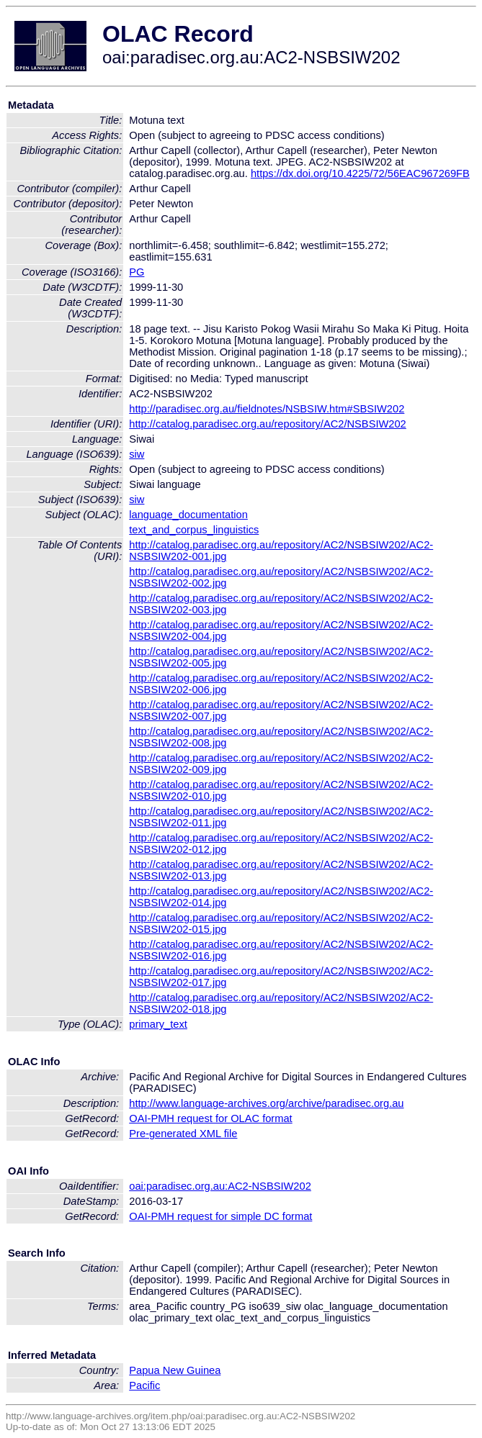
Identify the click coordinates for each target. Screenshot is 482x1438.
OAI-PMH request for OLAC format (210, 1118)
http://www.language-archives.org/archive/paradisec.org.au (266, 1103)
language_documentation (188, 514)
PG (136, 272)
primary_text (158, 1024)
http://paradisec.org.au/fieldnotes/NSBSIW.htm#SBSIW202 (266, 409)
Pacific (144, 1385)
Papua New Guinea (174, 1370)
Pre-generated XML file (183, 1133)
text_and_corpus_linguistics (194, 529)
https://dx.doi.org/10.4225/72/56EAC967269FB (360, 173)
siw (136, 454)
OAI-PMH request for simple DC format (220, 1216)
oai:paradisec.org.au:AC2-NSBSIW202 (220, 1186)
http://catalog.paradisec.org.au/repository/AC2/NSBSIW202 (267, 424)
